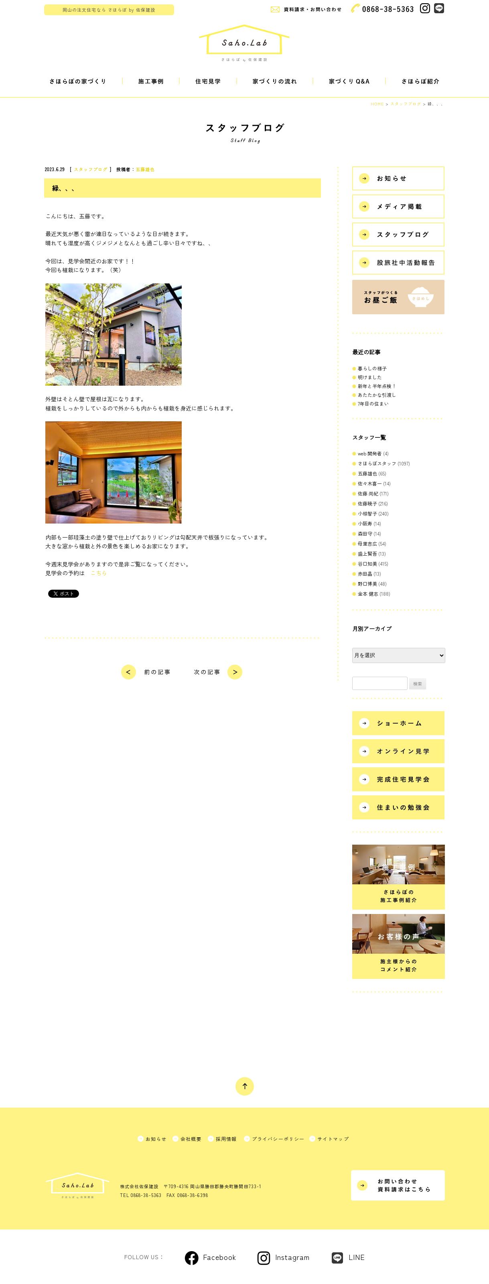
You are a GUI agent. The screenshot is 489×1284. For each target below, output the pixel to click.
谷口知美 (367, 563)
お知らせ (156, 1138)
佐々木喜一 (370, 483)
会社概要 (191, 1138)
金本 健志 (368, 593)
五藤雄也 (145, 169)
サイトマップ (333, 1138)
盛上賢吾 (367, 553)
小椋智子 (367, 513)
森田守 (365, 533)
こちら (98, 573)
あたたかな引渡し (377, 394)
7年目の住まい (373, 403)
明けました (370, 377)
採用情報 (226, 1138)
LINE (357, 1257)
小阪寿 (365, 523)
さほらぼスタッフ (377, 463)
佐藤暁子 (367, 503)
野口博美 (367, 583)
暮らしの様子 (372, 368)
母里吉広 (367, 543)
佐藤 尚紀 (368, 493)
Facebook (219, 1257)
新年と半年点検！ (377, 385)
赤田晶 (365, 573)
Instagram (292, 1257)
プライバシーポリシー (278, 1138)
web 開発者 (370, 453)
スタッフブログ (91, 169)
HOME (377, 104)
